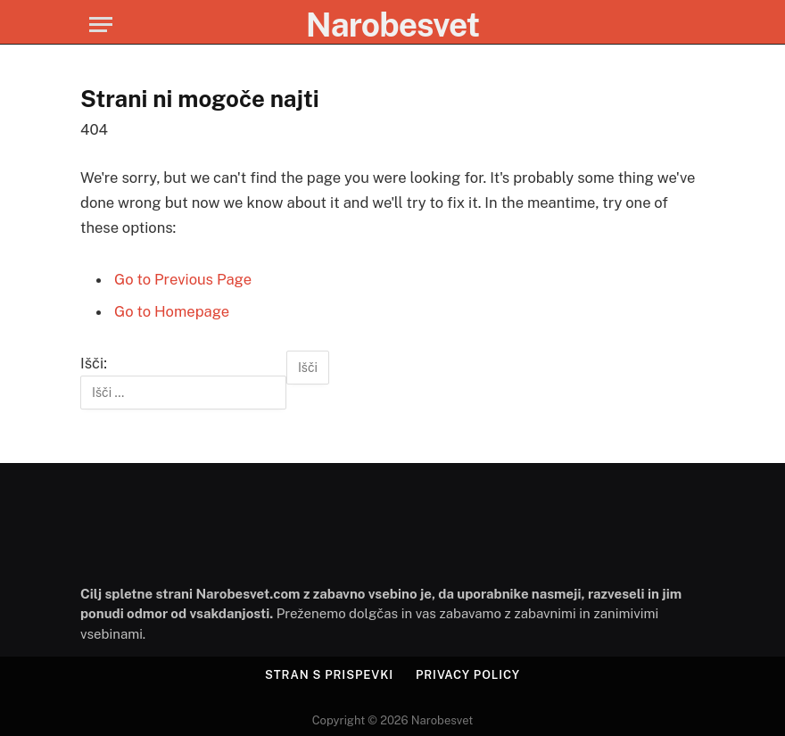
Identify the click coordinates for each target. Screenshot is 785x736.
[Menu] (100, 24)
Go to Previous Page (183, 279)
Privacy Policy (468, 675)
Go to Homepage (171, 311)
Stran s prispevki (329, 675)
